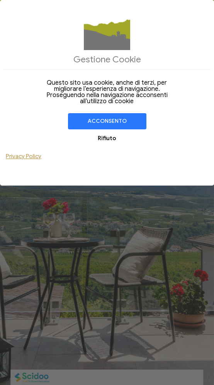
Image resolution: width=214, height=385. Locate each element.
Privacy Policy (23, 156)
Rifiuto (107, 138)
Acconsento (107, 121)
